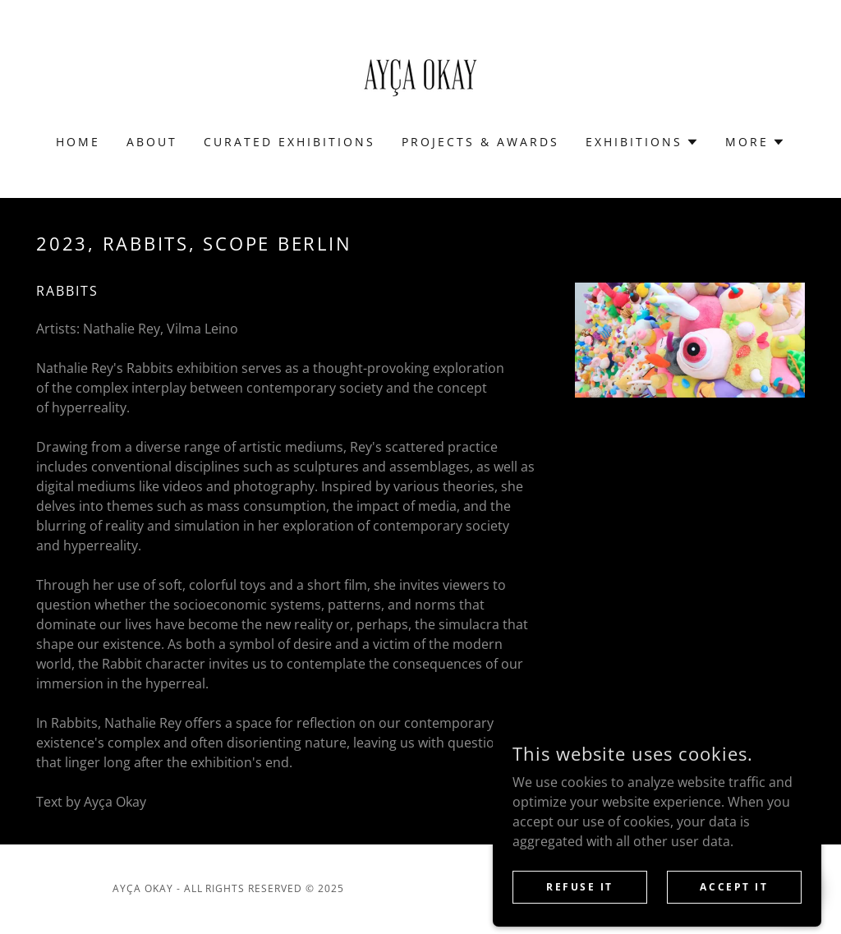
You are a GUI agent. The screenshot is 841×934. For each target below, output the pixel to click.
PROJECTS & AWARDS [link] (480, 142)
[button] (642, 142)
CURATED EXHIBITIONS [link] (289, 142)
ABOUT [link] (151, 142)
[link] (420, 78)
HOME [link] (78, 142)
